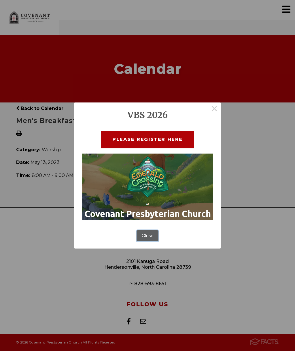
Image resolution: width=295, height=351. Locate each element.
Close (148, 235)
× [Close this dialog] (214, 109)
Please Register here (147, 139)
